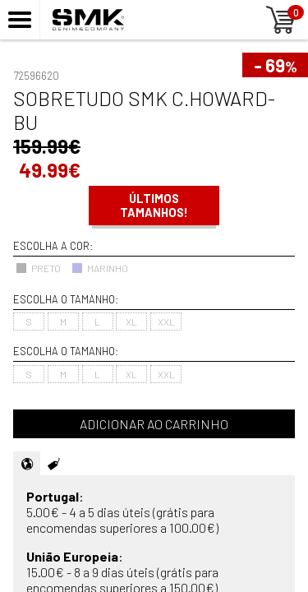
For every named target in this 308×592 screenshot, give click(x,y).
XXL (166, 321)
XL (131, 321)
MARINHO (99, 268)
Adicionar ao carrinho (154, 424)
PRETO (38, 268)
